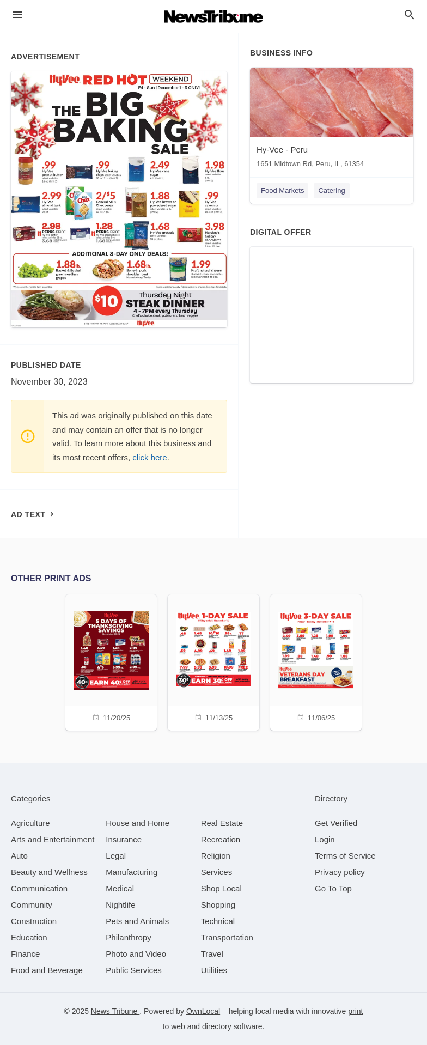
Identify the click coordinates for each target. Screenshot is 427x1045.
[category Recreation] (221, 839)
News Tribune (115, 1011)
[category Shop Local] (221, 888)
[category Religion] (215, 855)
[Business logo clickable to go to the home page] (213, 16)
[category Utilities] (214, 970)
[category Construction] (34, 921)
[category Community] (31, 904)
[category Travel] (212, 953)
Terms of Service (345, 855)
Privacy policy (340, 872)
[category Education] (29, 937)
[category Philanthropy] (128, 937)
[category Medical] (120, 888)
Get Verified (336, 823)
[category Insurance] (124, 839)
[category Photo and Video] (136, 953)
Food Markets (282, 190)
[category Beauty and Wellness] (49, 872)
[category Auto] (19, 855)
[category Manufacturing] (131, 872)
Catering (331, 190)
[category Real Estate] (222, 823)
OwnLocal (203, 1011)
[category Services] (217, 872)
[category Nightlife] (120, 904)
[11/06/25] (316, 661)
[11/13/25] (213, 661)
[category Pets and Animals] (137, 921)
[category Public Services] (134, 970)
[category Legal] (116, 855)
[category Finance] (25, 953)
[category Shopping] (218, 904)
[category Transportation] (227, 937)
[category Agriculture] (30, 823)
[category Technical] (218, 921)
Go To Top (333, 888)
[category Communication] (39, 888)
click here (149, 457)
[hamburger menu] (17, 15)
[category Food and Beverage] (47, 970)
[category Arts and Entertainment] (52, 839)
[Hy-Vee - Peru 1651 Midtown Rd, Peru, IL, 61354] (332, 120)
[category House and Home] (137, 823)
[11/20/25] (111, 661)
